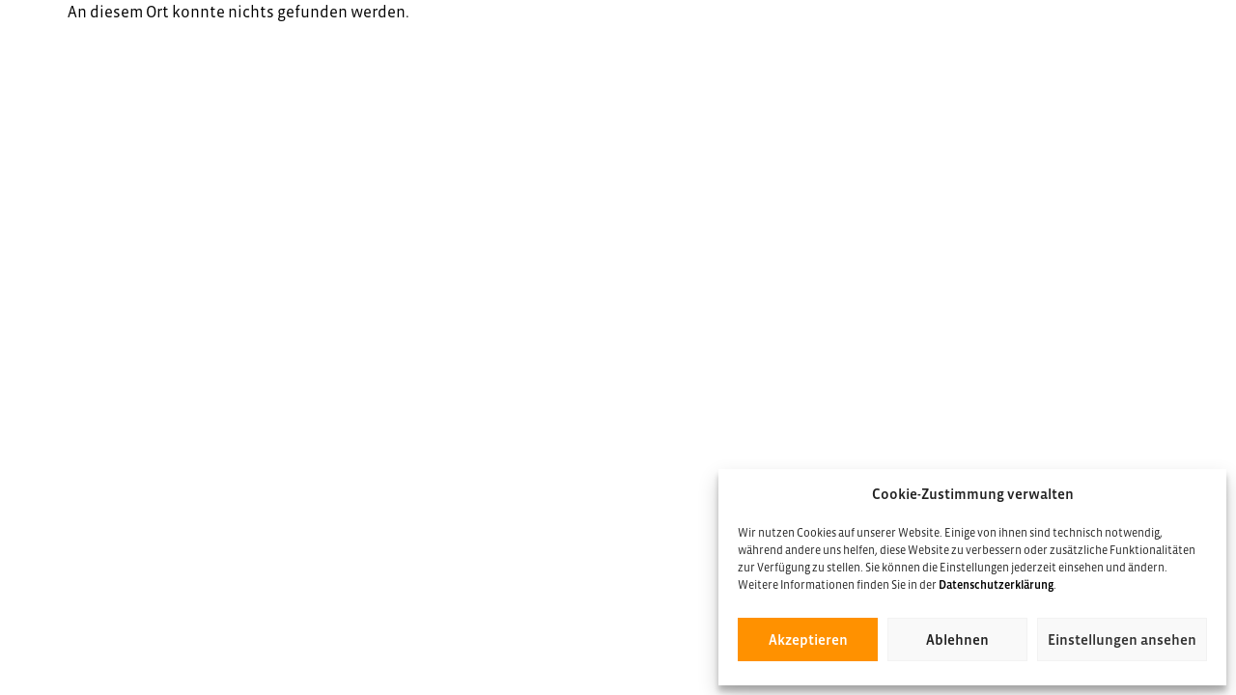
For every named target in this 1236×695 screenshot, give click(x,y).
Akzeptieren (808, 639)
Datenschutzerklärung (996, 585)
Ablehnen (957, 639)
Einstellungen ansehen (1122, 639)
